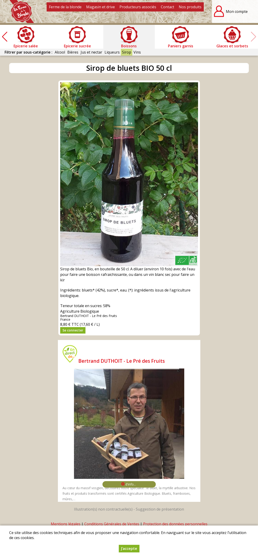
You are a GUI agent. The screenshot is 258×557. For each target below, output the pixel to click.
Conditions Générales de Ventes (111, 523)
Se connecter (72, 330)
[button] (4, 37)
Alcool (60, 52)
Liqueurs (112, 52)
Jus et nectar (91, 52)
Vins (137, 52)
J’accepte (129, 548)
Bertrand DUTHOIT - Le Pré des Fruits (121, 361)
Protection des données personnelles (175, 523)
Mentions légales (65, 523)
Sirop (126, 52)
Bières (72, 52)
